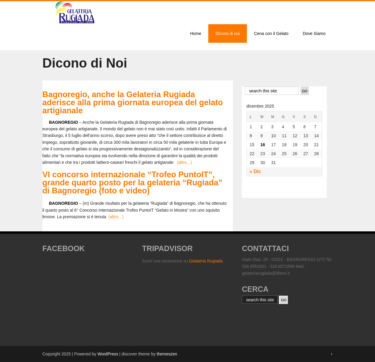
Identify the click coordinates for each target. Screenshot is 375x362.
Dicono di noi (227, 33)
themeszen (167, 354)
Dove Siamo (314, 33)
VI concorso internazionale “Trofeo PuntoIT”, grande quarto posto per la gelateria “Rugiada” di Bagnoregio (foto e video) (132, 182)
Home (195, 33)
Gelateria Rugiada (206, 261)
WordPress (108, 354)
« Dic (255, 171)
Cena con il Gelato (271, 33)
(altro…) (184, 162)
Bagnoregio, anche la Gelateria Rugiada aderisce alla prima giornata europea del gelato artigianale (132, 102)
